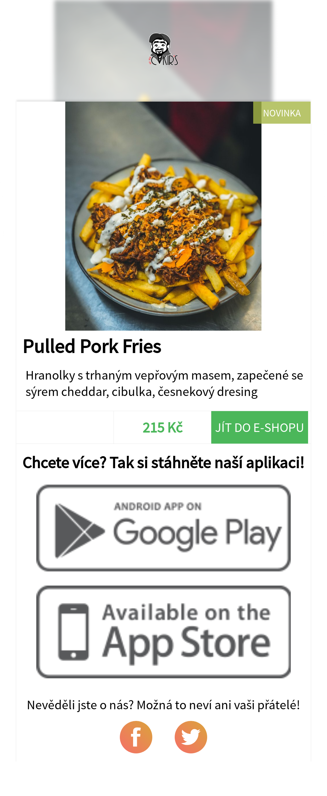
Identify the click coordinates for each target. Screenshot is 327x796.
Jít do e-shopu (259, 427)
